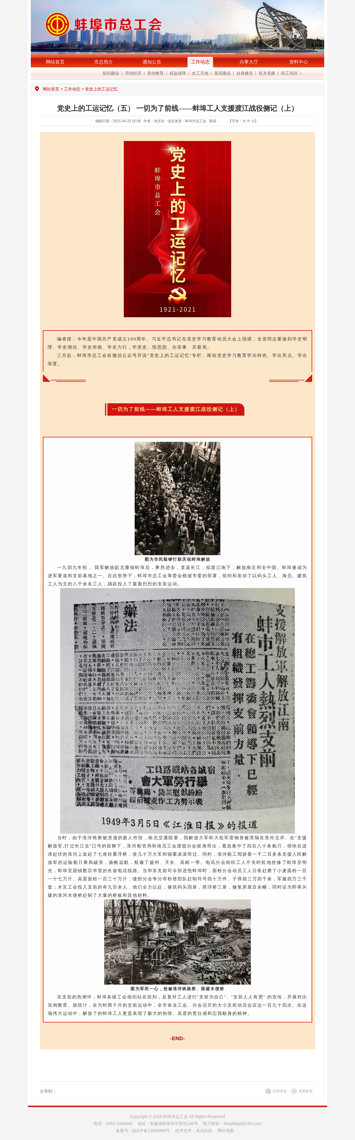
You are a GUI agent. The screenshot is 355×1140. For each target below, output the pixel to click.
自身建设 (244, 73)
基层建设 (222, 73)
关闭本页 (306, 1091)
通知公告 (152, 61)
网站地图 (225, 1130)
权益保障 (178, 73)
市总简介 (103, 61)
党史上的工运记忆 (101, 89)
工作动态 (200, 61)
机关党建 (267, 73)
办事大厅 (248, 61)
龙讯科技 (204, 1130)
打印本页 (280, 1091)
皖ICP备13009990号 (151, 1130)
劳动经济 (133, 73)
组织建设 (111, 73)
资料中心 (298, 61)
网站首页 (55, 61)
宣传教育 (155, 73)
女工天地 (200, 73)
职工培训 (289, 73)
